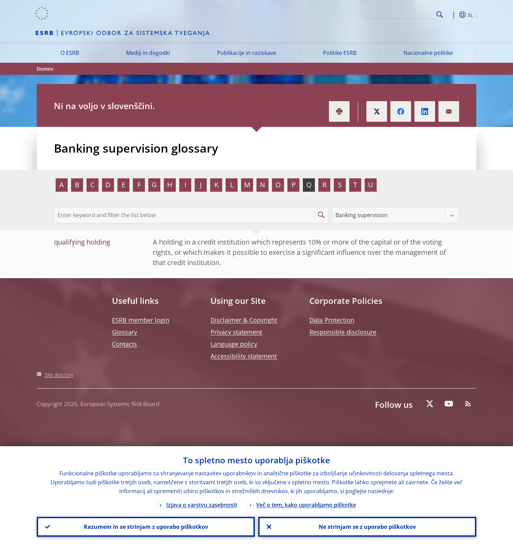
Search (439, 15)
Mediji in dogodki (148, 53)
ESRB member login (140, 320)
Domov (45, 69)
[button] (452, 15)
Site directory (59, 374)
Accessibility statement (243, 356)
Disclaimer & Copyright (243, 320)
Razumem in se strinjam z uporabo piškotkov (146, 527)
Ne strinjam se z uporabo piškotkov (367, 527)
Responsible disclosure (342, 332)
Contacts (124, 344)
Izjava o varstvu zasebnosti (201, 505)
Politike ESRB (339, 53)
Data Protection (331, 320)
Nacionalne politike (428, 53)
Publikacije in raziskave (246, 53)
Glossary (124, 332)
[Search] (399, 14)
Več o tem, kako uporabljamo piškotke (306, 505)
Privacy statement (236, 332)
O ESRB (69, 53)
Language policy (233, 344)
